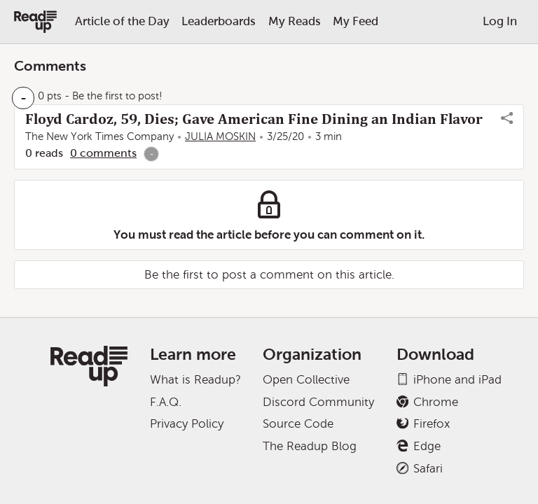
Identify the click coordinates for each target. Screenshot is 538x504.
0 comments (103, 153)
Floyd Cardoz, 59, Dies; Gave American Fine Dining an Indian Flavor (254, 119)
